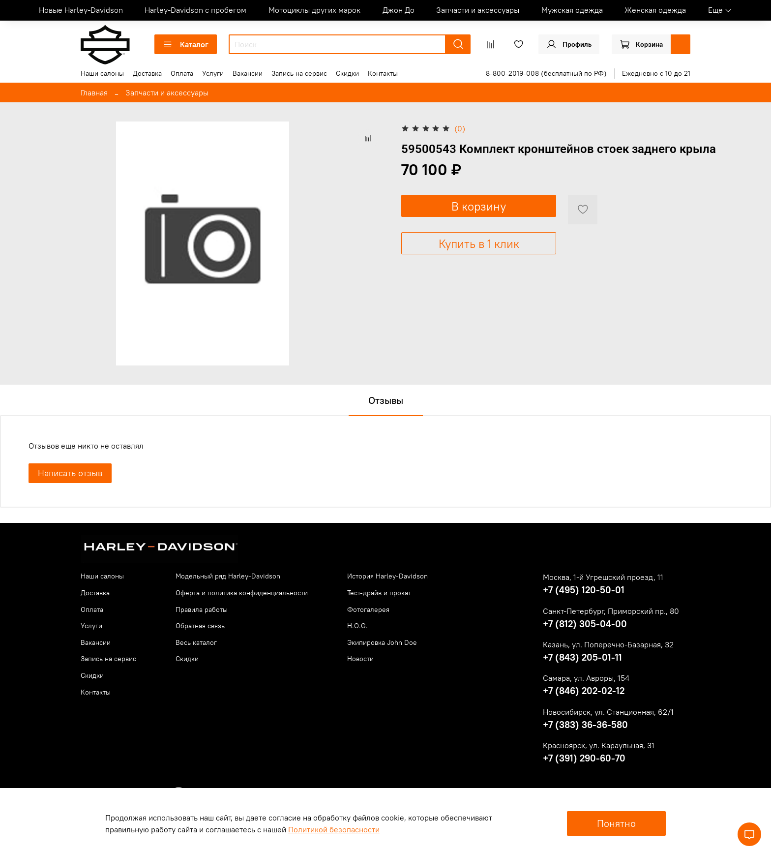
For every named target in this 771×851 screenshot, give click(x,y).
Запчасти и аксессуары (477, 10)
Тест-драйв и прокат (379, 592)
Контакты (383, 73)
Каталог (185, 44)
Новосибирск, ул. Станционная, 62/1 (608, 712)
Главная (94, 92)
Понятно (616, 823)
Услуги (213, 73)
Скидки (347, 73)
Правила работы (202, 609)
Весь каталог (196, 642)
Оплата (182, 73)
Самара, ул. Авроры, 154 (586, 678)
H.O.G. (357, 625)
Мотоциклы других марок (314, 10)
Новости (360, 658)
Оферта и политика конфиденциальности (242, 592)
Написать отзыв (70, 473)
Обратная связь (200, 625)
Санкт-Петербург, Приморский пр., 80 (611, 611)
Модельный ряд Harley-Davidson (228, 576)
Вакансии (248, 73)
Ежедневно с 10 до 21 (656, 73)
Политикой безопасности (334, 829)
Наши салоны (102, 73)
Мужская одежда (572, 10)
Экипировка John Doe (382, 642)
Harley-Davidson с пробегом (195, 10)
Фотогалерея (368, 609)
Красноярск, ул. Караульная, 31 (598, 745)
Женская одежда (655, 10)
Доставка (147, 73)
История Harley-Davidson (387, 576)
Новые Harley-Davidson (81, 10)
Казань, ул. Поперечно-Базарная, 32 (608, 644)
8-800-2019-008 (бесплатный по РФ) (546, 73)
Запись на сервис (299, 73)
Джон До (399, 10)
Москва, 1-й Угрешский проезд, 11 (603, 577)
